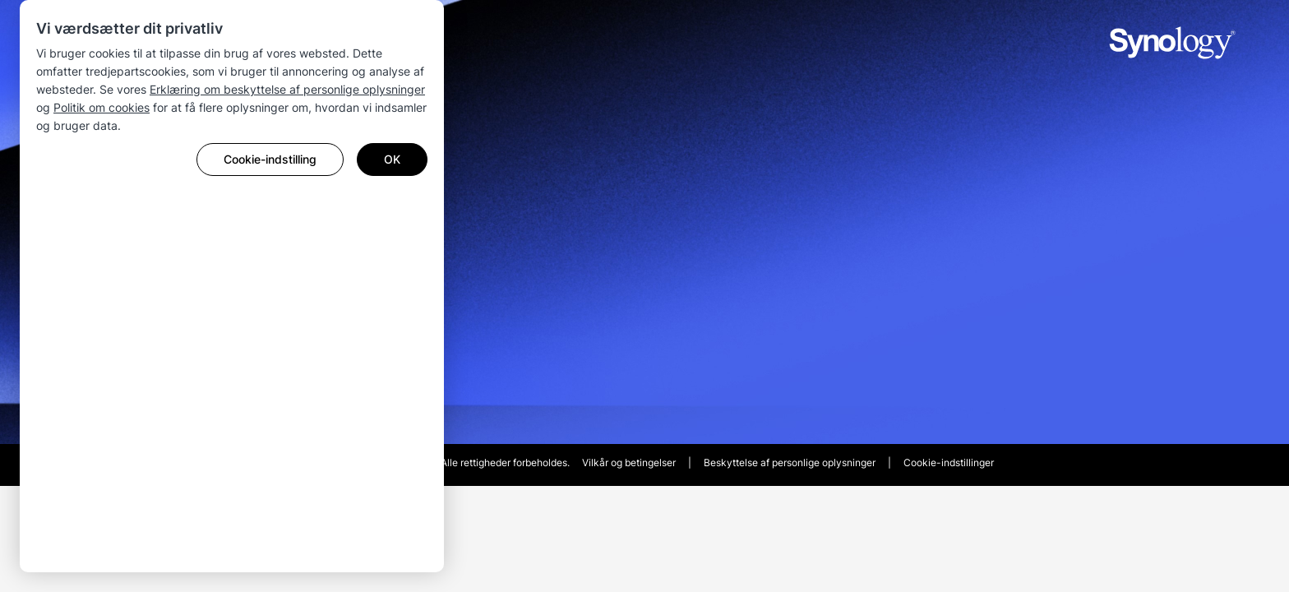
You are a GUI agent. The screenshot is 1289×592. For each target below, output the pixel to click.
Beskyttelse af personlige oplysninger (790, 462)
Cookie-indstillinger (948, 462)
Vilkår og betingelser (629, 462)
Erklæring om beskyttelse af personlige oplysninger (287, 89)
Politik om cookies (101, 107)
